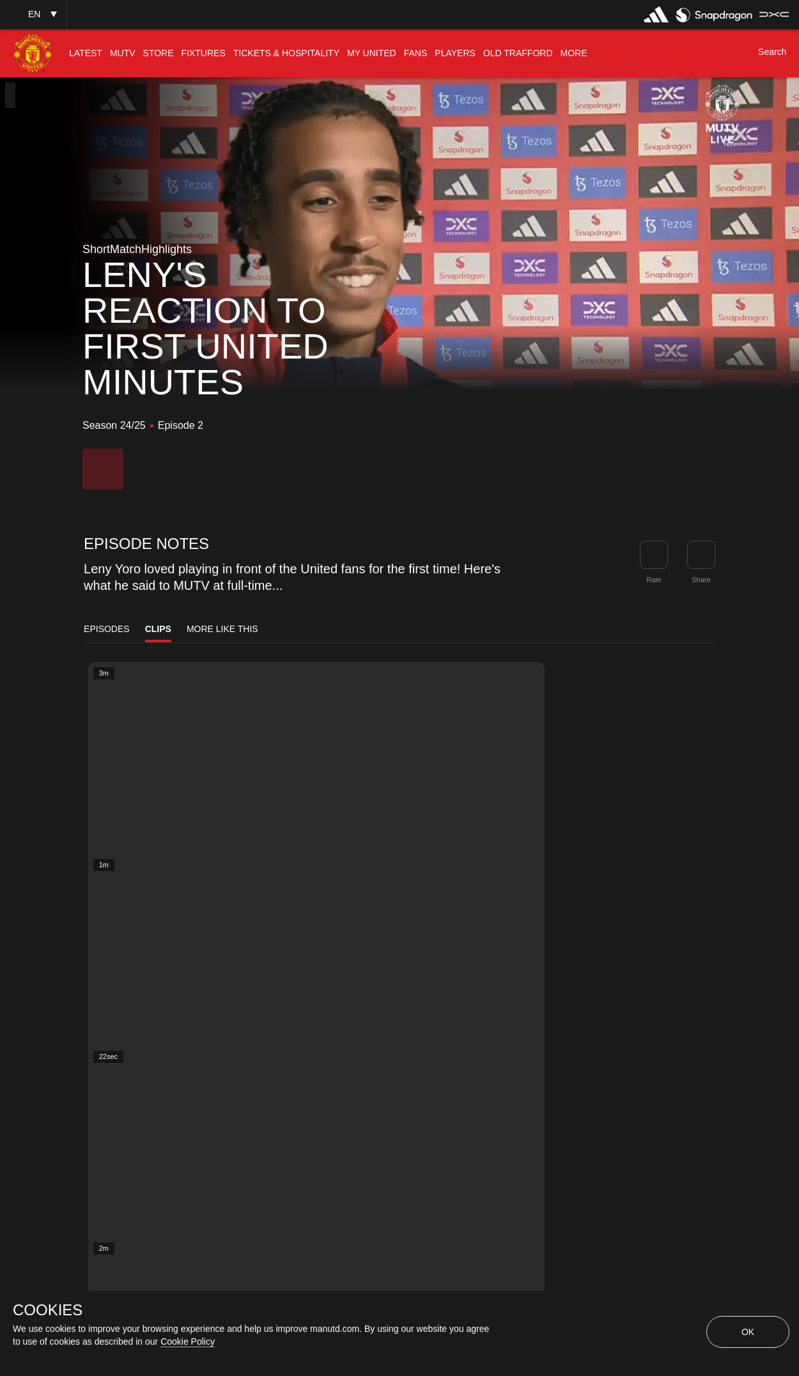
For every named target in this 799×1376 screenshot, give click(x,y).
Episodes (107, 629)
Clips (158, 629)
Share (701, 580)
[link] (701, 555)
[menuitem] (85, 53)
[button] (33, 14)
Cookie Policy (187, 1341)
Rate (653, 580)
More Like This (222, 629)
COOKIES (47, 1310)
